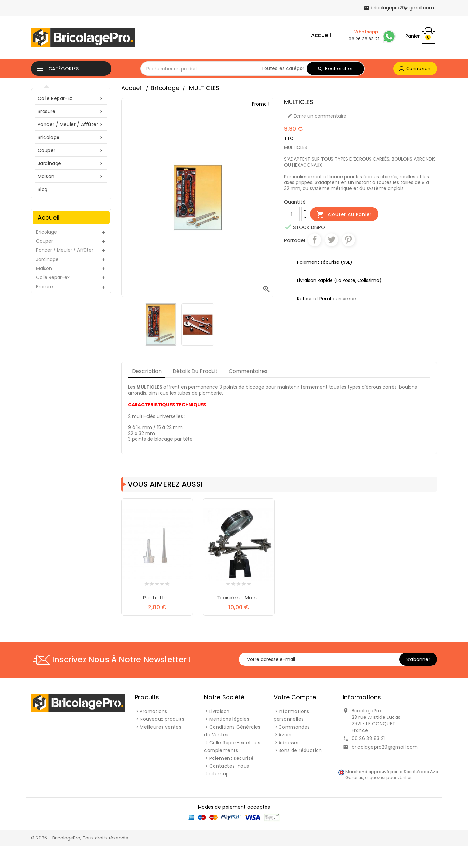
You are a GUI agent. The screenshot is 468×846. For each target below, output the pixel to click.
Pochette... (157, 597)
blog (43, 189)
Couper (71, 150)
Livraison (219, 711)
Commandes (294, 727)
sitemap (219, 774)
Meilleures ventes (160, 727)
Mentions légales (229, 719)
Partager (314, 239)
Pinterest (348, 239)
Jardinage (71, 163)
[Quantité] (292, 214)
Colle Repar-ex (71, 98)
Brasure (71, 111)
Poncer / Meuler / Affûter (71, 124)
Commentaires (248, 371)
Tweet (331, 239)
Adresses (289, 742)
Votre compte (295, 697)
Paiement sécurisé (231, 758)
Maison (71, 176)
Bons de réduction (300, 750)
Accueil (321, 35)
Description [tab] (147, 371)
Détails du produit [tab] (195, 371)
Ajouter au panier (344, 215)
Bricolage (71, 137)
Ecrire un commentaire (316, 116)
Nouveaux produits (162, 719)
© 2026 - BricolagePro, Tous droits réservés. (80, 838)
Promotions (153, 711)
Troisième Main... (238, 597)
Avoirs (285, 735)
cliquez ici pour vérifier (388, 777)
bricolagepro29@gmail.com (385, 747)
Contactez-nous (229, 766)
